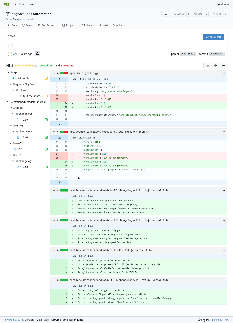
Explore (19, 4)
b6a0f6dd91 (188, 53)
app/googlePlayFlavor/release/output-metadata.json (107, 131)
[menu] (223, 65)
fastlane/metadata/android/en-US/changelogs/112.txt (107, 220)
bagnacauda (20, 14)
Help (32, 4)
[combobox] (207, 65)
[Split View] (215, 65)
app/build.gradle (81, 73)
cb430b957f (217, 53)
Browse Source (213, 36)
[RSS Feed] (165, 13)
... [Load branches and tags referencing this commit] (10, 45)
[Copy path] (96, 73)
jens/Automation (26, 19)
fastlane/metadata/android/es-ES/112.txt (99, 250)
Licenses (217, 319)
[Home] (7, 4)
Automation (42, 14)
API (227, 319)
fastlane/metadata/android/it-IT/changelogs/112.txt (107, 280)
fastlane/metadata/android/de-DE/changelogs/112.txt (107, 190)
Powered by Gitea (14, 319)
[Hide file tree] (8, 65)
